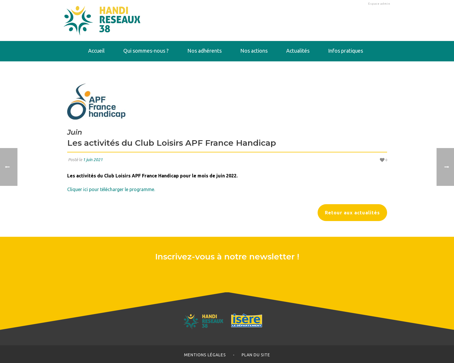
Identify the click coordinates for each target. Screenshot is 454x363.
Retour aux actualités (352, 212)
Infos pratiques (345, 51)
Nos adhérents (204, 51)
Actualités (297, 51)
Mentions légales (205, 355)
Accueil (96, 51)
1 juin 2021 (93, 159)
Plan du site (256, 355)
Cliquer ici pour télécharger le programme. (111, 189)
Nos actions (254, 51)
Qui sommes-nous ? (146, 51)
